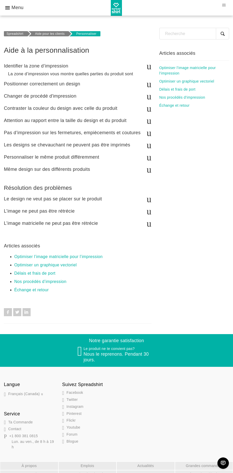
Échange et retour (31, 284)
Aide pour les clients (50, 34)
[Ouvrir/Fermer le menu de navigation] (224, 5)
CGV (146, 469)
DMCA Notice (29, 469)
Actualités (145, 460)
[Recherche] (194, 33)
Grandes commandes (204, 460)
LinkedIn (27, 306)
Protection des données (87, 469)
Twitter (17, 306)
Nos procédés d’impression (40, 276)
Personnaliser (86, 34)
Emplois (87, 460)
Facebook (8, 306)
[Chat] (223, 463)
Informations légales (204, 469)
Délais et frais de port (35, 267)
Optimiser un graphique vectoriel (45, 259)
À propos (29, 460)
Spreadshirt (14, 34)
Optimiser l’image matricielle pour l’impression (58, 251)
